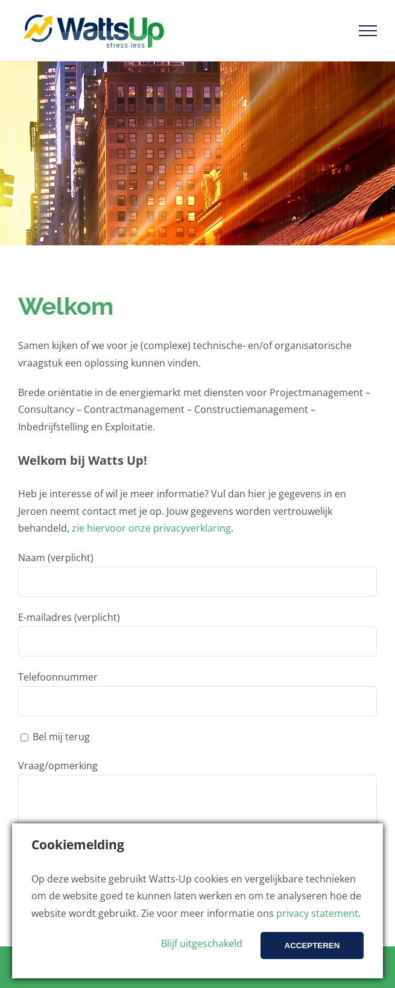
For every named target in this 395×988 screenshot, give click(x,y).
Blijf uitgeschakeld (201, 943)
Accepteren (312, 945)
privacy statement (317, 913)
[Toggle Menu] (368, 30)
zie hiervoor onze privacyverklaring (151, 528)
